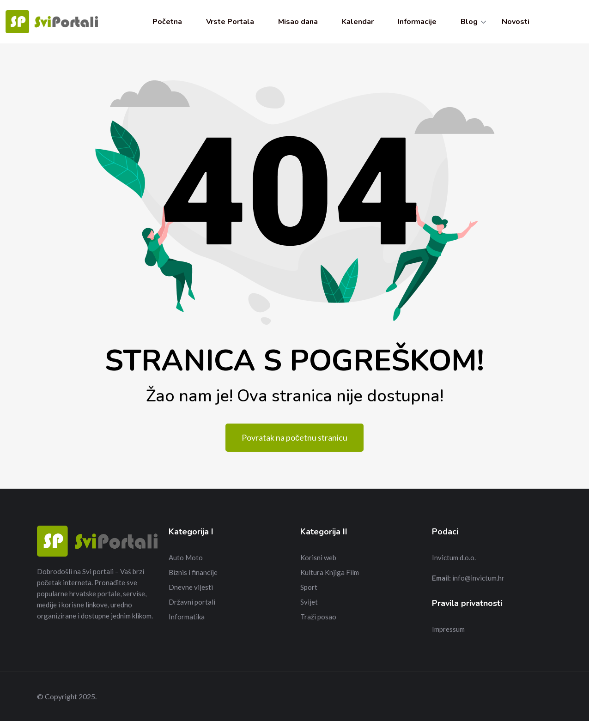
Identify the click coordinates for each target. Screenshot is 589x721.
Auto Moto (186, 557)
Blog (469, 22)
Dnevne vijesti (191, 587)
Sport (308, 587)
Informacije (417, 22)
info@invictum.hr (478, 578)
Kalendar (358, 22)
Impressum (448, 629)
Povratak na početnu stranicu (294, 437)
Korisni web (318, 557)
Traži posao (318, 616)
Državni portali (192, 602)
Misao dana (298, 22)
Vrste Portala (230, 22)
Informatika (187, 616)
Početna (167, 22)
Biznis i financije (193, 572)
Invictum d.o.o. (454, 557)
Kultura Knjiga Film (329, 572)
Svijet (309, 602)
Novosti (515, 22)
